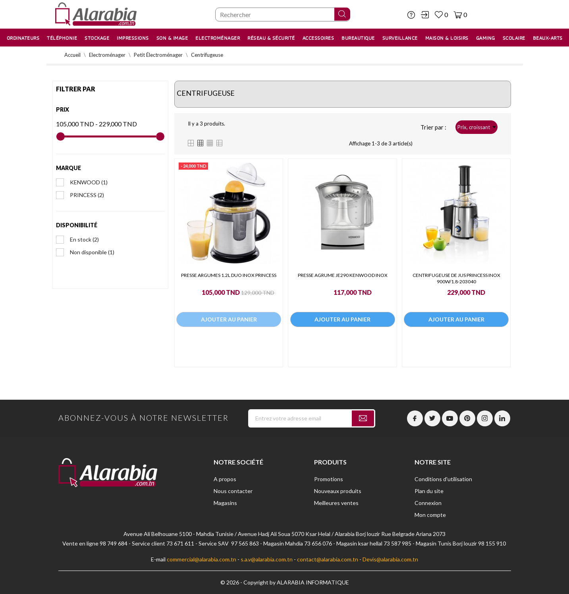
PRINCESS (87, 195)
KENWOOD (89, 182)
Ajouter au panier (229, 320)
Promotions (328, 479)
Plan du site (429, 491)
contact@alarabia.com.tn (327, 559)
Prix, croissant (476, 127)
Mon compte (430, 514)
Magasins (225, 502)
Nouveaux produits (337, 491)
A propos (225, 479)
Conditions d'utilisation (443, 479)
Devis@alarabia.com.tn (390, 559)
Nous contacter (233, 491)
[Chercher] (282, 14)
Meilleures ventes (336, 502)
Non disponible (92, 252)
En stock (84, 239)
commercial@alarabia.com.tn (201, 559)
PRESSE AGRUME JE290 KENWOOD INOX (343, 275)
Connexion (428, 502)
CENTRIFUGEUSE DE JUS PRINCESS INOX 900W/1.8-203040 (456, 278)
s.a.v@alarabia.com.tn (267, 559)
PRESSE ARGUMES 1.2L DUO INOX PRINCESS (228, 275)
